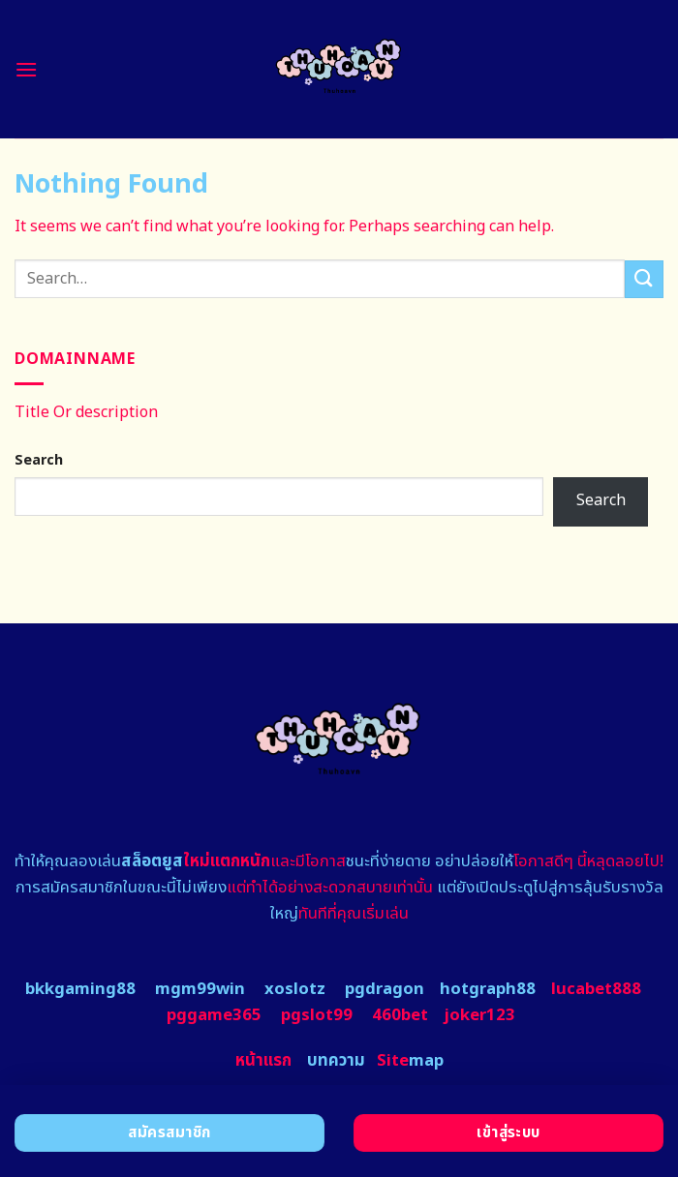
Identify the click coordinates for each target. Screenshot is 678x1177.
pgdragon (384, 989)
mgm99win (200, 989)
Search (39, 460)
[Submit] (644, 279)
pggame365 (214, 1015)
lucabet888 (596, 989)
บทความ (336, 1060)
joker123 (479, 1015)
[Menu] (26, 69)
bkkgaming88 (80, 989)
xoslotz (294, 989)
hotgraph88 (488, 989)
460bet (400, 1015)
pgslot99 (317, 1015)
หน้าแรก (263, 1060)
